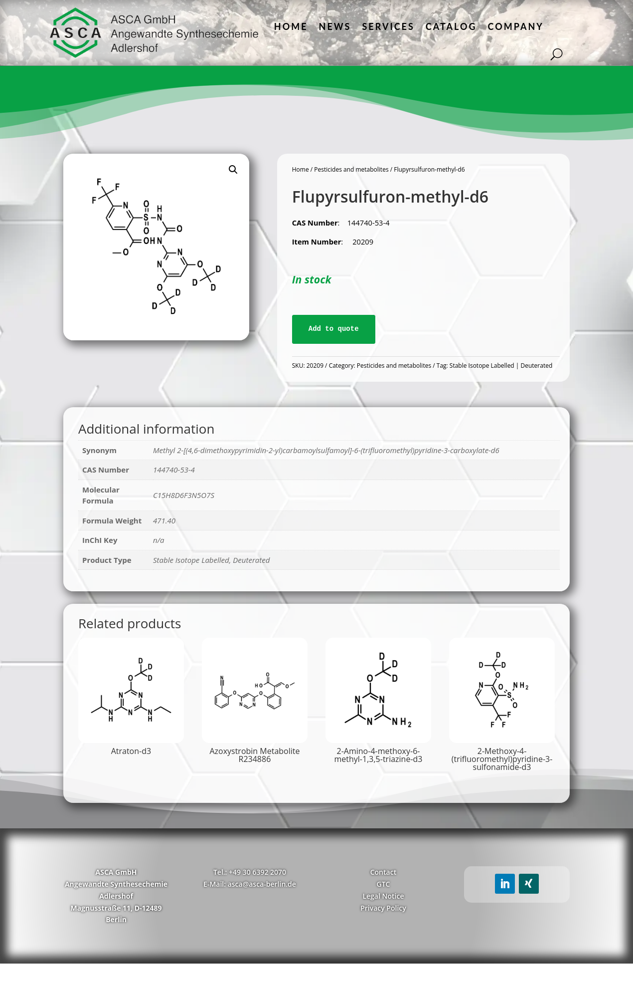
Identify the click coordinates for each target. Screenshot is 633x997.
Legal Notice (383, 896)
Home (291, 26)
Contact (383, 872)
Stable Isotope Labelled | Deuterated (501, 365)
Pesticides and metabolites (351, 169)
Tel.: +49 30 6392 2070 (249, 872)
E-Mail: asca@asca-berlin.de (249, 884)
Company (516, 26)
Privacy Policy (383, 908)
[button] (233, 170)
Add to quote (334, 329)
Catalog (451, 26)
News (335, 26)
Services (388, 26)
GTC (383, 884)
